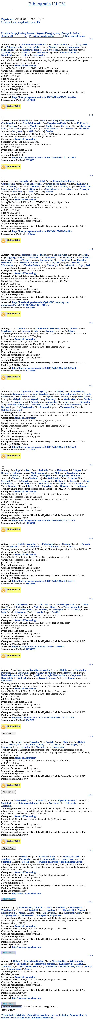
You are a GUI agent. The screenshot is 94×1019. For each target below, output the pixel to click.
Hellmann (69, 678)
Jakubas (5, 859)
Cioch (28, 969)
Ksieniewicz (20, 612)
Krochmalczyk (34, 546)
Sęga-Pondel (7, 50)
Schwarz (17, 473)
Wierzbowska (27, 407)
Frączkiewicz (60, 44)
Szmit (10, 260)
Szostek (49, 742)
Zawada (86, 544)
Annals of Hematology (25, 65)
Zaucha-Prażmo (68, 52)
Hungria (58, 609)
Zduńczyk (6, 966)
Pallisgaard (82, 486)
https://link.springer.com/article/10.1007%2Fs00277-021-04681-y (44, 97)
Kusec (73, 481)
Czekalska (13, 546)
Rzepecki (44, 407)
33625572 (30, 234)
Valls (36, 607)
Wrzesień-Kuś (25, 907)
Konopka (41, 915)
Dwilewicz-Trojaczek (70, 966)
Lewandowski (48, 859)
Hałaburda (6, 410)
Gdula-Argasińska (65, 604)
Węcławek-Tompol (32, 50)
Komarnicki (7, 680)
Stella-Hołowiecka (29, 966)
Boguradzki (7, 678)
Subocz (69, 128)
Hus (66, 402)
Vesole (40, 612)
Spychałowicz (52, 128)
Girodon (33, 475)
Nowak (25, 862)
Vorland (33, 478)
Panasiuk (50, 257)
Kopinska (76, 675)
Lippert (77, 470)
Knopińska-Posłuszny (63, 121)
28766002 (30, 649)
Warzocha (54, 803)
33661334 (30, 307)
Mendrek (34, 126)
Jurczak (26, 331)
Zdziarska (6, 806)
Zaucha (49, 131)
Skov (28, 470)
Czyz (18, 670)
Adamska (52, 402)
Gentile (76, 609)
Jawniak (56, 744)
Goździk (25, 55)
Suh (36, 331)
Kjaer (47, 475)
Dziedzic (26, 52)
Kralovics (72, 478)
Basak (17, 402)
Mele (3, 612)
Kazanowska (73, 47)
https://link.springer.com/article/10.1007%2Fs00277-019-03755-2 (44, 447)
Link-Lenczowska (27, 544)
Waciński (40, 747)
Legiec (74, 744)
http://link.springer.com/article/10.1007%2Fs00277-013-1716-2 (43, 717)
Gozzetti (43, 604)
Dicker (4, 473)
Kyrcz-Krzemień (73, 404)
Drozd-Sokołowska (32, 123)
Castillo (55, 612)
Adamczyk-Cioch (34, 744)
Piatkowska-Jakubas (45, 673)
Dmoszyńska (49, 913)
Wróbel (53, 47)
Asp (18, 470)
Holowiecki (41, 862)
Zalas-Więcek (84, 397)
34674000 (30, 100)
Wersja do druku (70, 33)
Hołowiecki (21, 800)
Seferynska (71, 803)
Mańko (64, 397)
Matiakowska (45, 483)
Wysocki (5, 52)
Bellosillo (43, 470)
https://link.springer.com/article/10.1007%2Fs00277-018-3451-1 (43, 581)
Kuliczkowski (8, 913)
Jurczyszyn (21, 604)
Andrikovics (53, 478)
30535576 (30, 523)
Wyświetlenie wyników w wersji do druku (47, 1015)
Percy (31, 486)
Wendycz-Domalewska (31, 262)
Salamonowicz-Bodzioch (34, 44)
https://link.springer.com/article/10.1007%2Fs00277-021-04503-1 (44, 157)
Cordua (66, 544)
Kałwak (73, 50)
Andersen (14, 475)
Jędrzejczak (10, 915)
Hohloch (21, 328)
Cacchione (6, 331)
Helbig (63, 670)
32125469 (30, 370)
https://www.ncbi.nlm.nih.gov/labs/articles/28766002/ (38, 646)
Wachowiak (43, 52)
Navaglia (78, 483)
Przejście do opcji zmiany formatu (18, 33)
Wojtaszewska (38, 473)
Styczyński (39, 55)
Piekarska (85, 402)
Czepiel (84, 604)
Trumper (50, 331)
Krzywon (17, 131)
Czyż (16, 128)
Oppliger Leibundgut (70, 475)
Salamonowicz (19, 394)
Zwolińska (61, 907)
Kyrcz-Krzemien (47, 678)
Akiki (57, 473)
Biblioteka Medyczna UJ (44, 1017)
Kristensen (62, 470)
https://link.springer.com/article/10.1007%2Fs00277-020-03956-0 (44, 368)
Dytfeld (36, 675)
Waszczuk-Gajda (28, 397)
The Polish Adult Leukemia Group (65, 862)
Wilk (31, 131)
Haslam (59, 481)
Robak (39, 907)
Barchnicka (27, 609)
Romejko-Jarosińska (39, 670)
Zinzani (73, 328)
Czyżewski (83, 44)
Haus (32, 913)
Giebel (42, 121)
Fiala (18, 607)
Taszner (12, 126)
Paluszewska (27, 915)
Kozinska (25, 747)
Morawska (6, 747)
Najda (49, 126)
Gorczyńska (33, 47)
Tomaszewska (67, 407)
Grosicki (5, 609)
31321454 (30, 449)
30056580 (30, 583)
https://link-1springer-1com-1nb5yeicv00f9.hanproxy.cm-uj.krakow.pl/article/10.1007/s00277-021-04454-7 (35, 303)
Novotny (12, 486)
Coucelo (25, 481)
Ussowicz (53, 50)
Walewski (22, 678)
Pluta (65, 742)
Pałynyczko (55, 915)
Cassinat (5, 481)
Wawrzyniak (76, 907)
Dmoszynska (58, 747)
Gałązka (17, 399)
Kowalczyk (6, 55)
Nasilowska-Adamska (12, 675)
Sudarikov (47, 486)
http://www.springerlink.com (26, 893)
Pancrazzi (17, 478)
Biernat (5, 407)
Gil (20, 410)
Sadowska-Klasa (16, 404)
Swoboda (23, 121)
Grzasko (34, 742)
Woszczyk (14, 744)
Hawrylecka (70, 673)
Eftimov (45, 481)
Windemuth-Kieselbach (47, 328)
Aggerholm (71, 473)
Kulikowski (82, 123)
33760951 (30, 160)
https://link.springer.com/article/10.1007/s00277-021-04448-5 (42, 231)
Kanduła (55, 546)
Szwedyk (84, 128)
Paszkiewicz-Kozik (56, 123)
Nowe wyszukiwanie (75, 36)
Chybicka (64, 260)
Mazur (22, 913)
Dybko (49, 397)
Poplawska (23, 673)
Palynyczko (24, 859)
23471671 (30, 720)
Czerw (64, 126)
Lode (26, 483)
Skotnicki (6, 803)
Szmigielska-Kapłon (34, 961)
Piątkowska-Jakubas (45, 964)
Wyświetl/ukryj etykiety (48, 33)
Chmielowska (8, 123)
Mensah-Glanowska (43, 404)
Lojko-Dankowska (56, 675)
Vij (7, 607)
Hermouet (65, 486)
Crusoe (43, 609)
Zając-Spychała (14, 47)
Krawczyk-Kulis (47, 856)
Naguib (62, 483)
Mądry (53, 607)
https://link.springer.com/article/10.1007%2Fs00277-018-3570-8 (43, 520)
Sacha (71, 546)
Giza (32, 128)
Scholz (71, 331)
